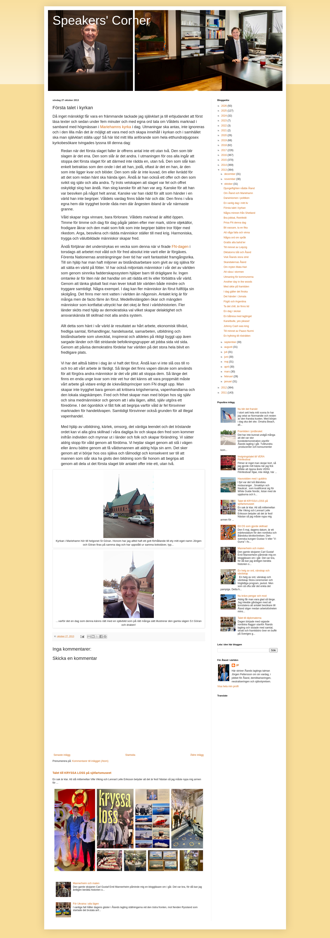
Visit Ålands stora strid (236, 257)
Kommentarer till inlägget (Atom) (90, 761)
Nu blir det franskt (247, 409)
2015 (224, 159)
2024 (224, 115)
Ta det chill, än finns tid (236, 306)
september (230, 342)
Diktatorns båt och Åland (237, 252)
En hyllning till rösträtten (237, 335)
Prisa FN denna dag (235, 222)
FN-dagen (180, 246)
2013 (224, 169)
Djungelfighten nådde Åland (239, 188)
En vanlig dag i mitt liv (236, 203)
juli (226, 352)
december (230, 174)
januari (228, 381)
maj (226, 361)
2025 (224, 110)
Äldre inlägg (197, 754)
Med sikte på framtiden (236, 286)
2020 (224, 135)
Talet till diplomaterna (249, 617)
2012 (224, 387)
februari (228, 376)
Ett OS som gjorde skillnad (252, 526)
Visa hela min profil (228, 686)
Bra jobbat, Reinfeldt (235, 217)
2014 (224, 164)
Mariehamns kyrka (115, 127)
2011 (224, 392)
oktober (228, 183)
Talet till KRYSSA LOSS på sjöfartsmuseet (82, 773)
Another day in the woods (238, 281)
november (230, 179)
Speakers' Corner (101, 20)
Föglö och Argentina (235, 301)
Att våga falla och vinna (237, 232)
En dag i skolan (232, 311)
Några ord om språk (235, 237)
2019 (224, 140)
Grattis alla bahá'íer (234, 242)
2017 (224, 150)
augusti (228, 346)
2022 (224, 125)
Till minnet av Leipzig (235, 247)
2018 (224, 145)
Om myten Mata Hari (235, 267)
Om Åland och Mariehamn (238, 193)
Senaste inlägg (62, 754)
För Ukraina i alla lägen (86, 903)
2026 (224, 105)
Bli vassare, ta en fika (236, 227)
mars (227, 371)
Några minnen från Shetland (239, 212)
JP (237, 665)
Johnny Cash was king (236, 326)
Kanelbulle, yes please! (236, 321)
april (227, 366)
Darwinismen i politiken (236, 198)
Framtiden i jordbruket (250, 431)
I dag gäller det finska (236, 291)
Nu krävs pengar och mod (252, 595)
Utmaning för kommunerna (238, 276)
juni (226, 356)
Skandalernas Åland (235, 262)
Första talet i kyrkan (235, 207)
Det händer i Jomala (235, 296)
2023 (224, 120)
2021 (224, 130)
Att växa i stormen (234, 271)
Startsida (130, 754)
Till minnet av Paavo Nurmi (239, 330)
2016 (224, 155)
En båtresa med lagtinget (237, 316)
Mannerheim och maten (86, 883)
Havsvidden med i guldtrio (252, 478)
